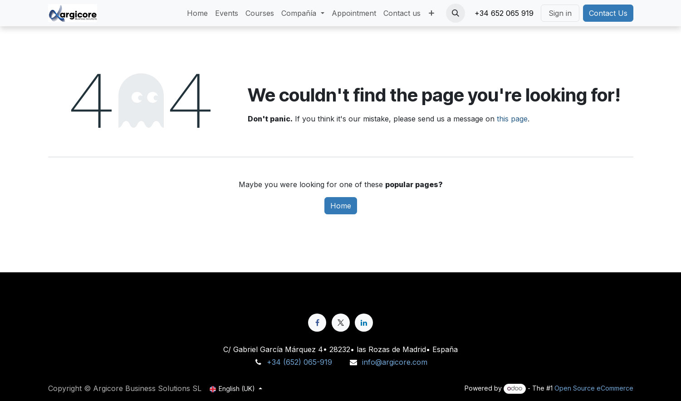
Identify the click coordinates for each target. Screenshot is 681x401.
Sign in (560, 13)
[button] (455, 13)
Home (340, 205)
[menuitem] (197, 13)
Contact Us (608, 13)
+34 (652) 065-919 (299, 362)
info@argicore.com (394, 362)
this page (512, 118)
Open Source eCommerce (593, 388)
